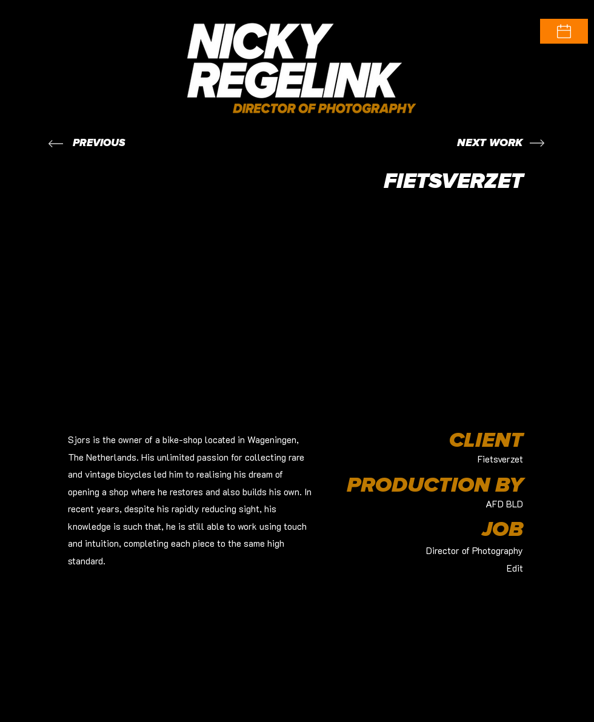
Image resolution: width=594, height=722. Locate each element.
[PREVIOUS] (99, 143)
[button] (564, 31)
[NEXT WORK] (489, 143)
